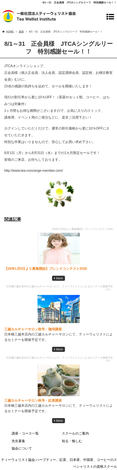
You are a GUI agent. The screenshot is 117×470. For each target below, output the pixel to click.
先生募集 (18, 441)
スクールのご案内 (75, 433)
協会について (22, 448)
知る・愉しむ (72, 441)
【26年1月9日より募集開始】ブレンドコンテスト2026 (45, 268)
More (59, 278)
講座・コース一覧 (25, 433)
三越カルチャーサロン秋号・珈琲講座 (33, 329)
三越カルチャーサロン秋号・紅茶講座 (33, 400)
